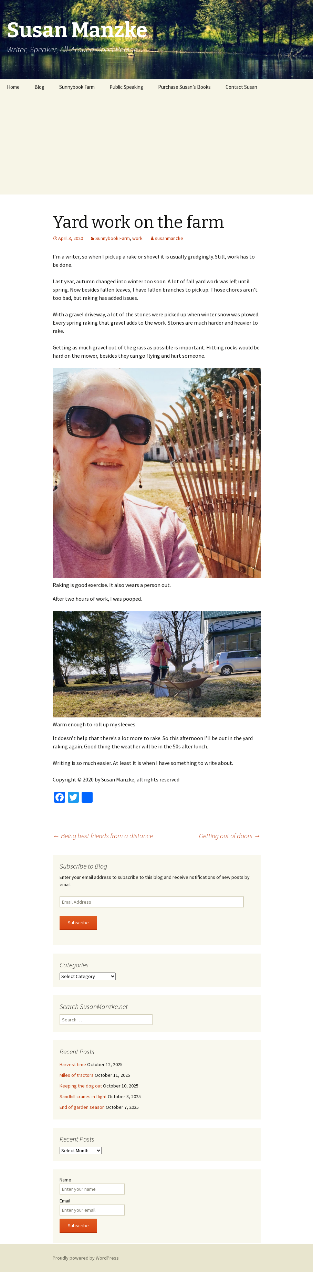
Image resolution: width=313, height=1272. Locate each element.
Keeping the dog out (81, 1086)
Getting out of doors (230, 835)
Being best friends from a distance (103, 835)
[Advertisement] (156, 146)
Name (65, 1180)
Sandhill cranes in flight (83, 1096)
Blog (39, 87)
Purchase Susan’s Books (184, 87)
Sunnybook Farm (77, 87)
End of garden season (82, 1107)
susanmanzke (169, 238)
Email (65, 1201)
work (137, 238)
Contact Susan (241, 87)
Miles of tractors (77, 1075)
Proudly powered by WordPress (86, 1258)
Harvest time (73, 1064)
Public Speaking (126, 87)
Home (13, 87)
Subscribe (78, 922)
